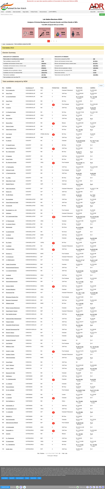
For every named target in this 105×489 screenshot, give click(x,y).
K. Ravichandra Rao (11, 173)
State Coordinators (19, 478)
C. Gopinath (9, 397)
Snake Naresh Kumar (11, 129)
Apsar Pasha (9, 93)
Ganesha (8, 433)
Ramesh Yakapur (10, 332)
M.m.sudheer (9, 118)
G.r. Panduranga (10, 438)
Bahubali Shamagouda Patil (12, 329)
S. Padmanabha (10, 167)
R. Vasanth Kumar (10, 145)
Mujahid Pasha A (10, 184)
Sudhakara (8, 213)
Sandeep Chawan (10, 354)
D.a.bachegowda (10, 231)
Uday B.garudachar (10, 188)
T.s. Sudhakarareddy (11, 379)
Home (2, 11)
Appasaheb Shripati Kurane (12, 325)
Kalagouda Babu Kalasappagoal (13, 318)
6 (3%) (94, 72)
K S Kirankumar (9, 256)
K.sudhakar (8, 246)
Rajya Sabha (26, 11)
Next (63, 453)
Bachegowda (9, 227)
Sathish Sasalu (9, 278)
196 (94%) (95, 65)
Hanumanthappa (10, 386)
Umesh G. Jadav (10, 351)
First (38, 453)
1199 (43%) (44, 70)
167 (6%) (43, 75)
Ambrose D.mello (10, 170)
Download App (72, 487)
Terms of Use (33, 478)
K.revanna (8, 107)
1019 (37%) (44, 72)
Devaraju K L (9, 253)
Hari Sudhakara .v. (10, 401)
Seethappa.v (9, 376)
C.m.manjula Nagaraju (11, 270)
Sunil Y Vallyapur (10, 365)
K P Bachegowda (10, 221)
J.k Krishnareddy (10, 427)
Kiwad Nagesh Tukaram (11, 311)
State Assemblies (17, 11)
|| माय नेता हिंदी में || (52, 11)
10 (59, 453)
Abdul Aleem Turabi (10, 180)
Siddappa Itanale (10, 303)
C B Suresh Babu (10, 249)
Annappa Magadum (10, 289)
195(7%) (43, 65)
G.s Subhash (9, 383)
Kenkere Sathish (10, 286)
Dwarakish (8, 137)
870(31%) (43, 68)
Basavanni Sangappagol (12, 300)
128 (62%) (95, 68)
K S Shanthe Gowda (11, 112)
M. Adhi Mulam (9, 194)
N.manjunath (9, 205)
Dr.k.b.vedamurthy (10, 90)
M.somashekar (9, 199)
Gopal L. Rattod (9, 368)
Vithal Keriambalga (10, 357)
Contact (27, 478)
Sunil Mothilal (9, 343)
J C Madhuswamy (10, 259)
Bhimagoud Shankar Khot (12, 297)
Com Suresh (9, 134)
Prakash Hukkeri (10, 321)
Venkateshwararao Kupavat (12, 335)
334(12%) (43, 63)
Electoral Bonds (43, 11)
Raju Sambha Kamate (11, 314)
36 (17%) (95, 63)
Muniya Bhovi (9, 123)
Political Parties (34, 11)
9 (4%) (94, 70)
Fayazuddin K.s (9, 430)
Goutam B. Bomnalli (10, 340)
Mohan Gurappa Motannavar (13, 307)
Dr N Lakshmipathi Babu (12, 216)
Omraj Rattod (9, 362)
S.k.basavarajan (10, 441)
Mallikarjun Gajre (10, 346)
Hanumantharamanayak (11, 281)
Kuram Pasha (9, 159)
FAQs (39, 478)
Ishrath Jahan (9, 449)
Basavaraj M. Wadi (10, 373)
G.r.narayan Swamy (10, 224)
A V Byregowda (9, 238)
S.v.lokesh (8, 234)
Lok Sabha (8, 11)
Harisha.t (8, 115)
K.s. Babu (8, 177)
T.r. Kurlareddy (9, 411)
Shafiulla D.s (9, 416)
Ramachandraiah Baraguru (12, 267)
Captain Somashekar (11, 264)
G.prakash (8, 275)
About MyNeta (101, 11)
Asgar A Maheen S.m (11, 148)
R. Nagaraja (9, 156)
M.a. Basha (8, 242)
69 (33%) (95, 61)
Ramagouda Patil (10, 292)
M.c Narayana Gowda (11, 162)
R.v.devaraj (8, 140)
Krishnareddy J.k (10, 405)
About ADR (92, 11)
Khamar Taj (8, 191)
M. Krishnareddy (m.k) (11, 408)
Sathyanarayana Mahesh (12, 422)
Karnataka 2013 (9, 44)
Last (66, 453)
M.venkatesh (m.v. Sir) (11, 210)
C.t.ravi (7, 104)
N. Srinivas (8, 394)
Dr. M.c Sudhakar (10, 390)
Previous (42, 453)
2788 (42, 61)
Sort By (101, 85)
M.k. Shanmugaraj (10, 151)
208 (94, 59)
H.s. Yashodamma (10, 444)
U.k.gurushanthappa (11, 96)
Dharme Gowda (9, 126)
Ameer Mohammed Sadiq (12, 202)
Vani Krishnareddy (10, 419)
